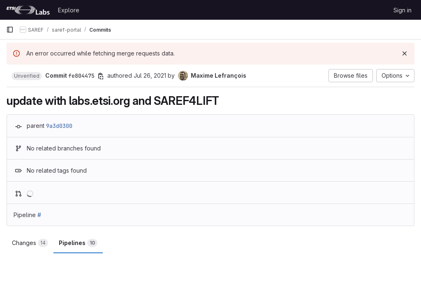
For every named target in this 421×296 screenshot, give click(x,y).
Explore (68, 10)
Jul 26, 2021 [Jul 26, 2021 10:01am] (150, 75)
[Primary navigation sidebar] (9, 29)
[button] (27, 76)
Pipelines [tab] (78, 243)
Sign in (402, 10)
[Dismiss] (404, 53)
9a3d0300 (59, 126)
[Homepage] (28, 9)
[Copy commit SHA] (101, 76)
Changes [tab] (30, 243)
